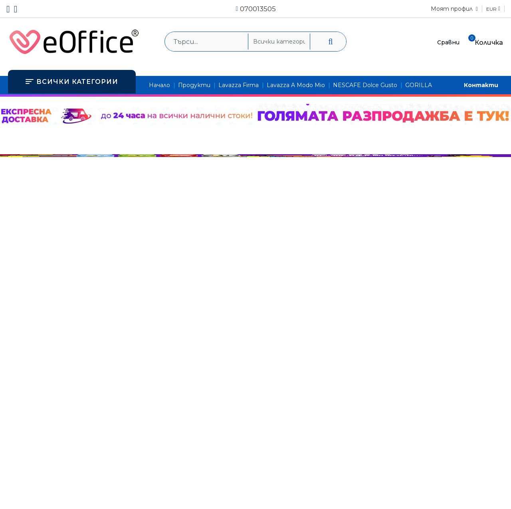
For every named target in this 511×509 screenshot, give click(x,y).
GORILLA (418, 85)
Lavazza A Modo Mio (296, 85)
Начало (159, 85)
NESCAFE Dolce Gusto (365, 85)
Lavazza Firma (238, 85)
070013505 (258, 9)
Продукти (194, 85)
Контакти (481, 85)
